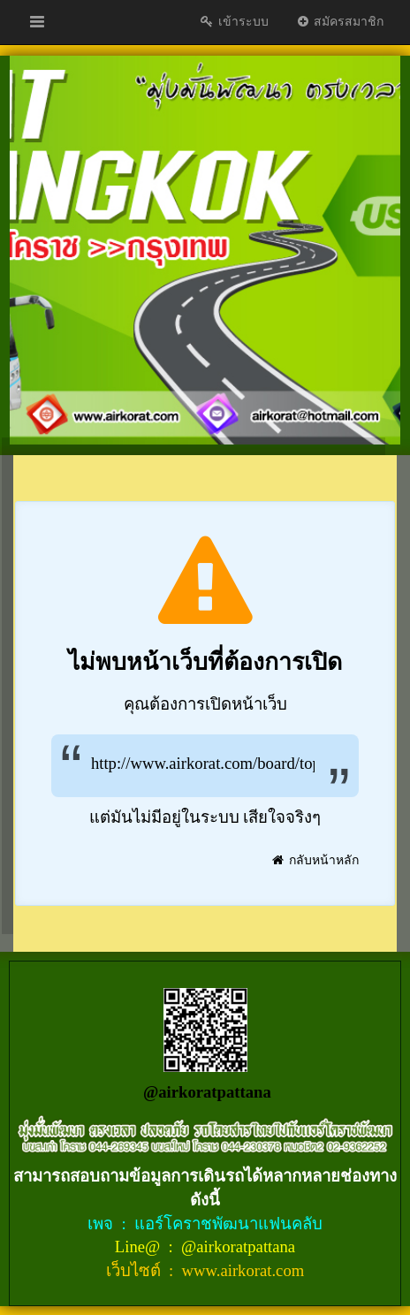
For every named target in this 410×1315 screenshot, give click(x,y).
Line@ (139, 1246)
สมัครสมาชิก (339, 21)
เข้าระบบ (234, 21)
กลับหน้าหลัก (315, 860)
